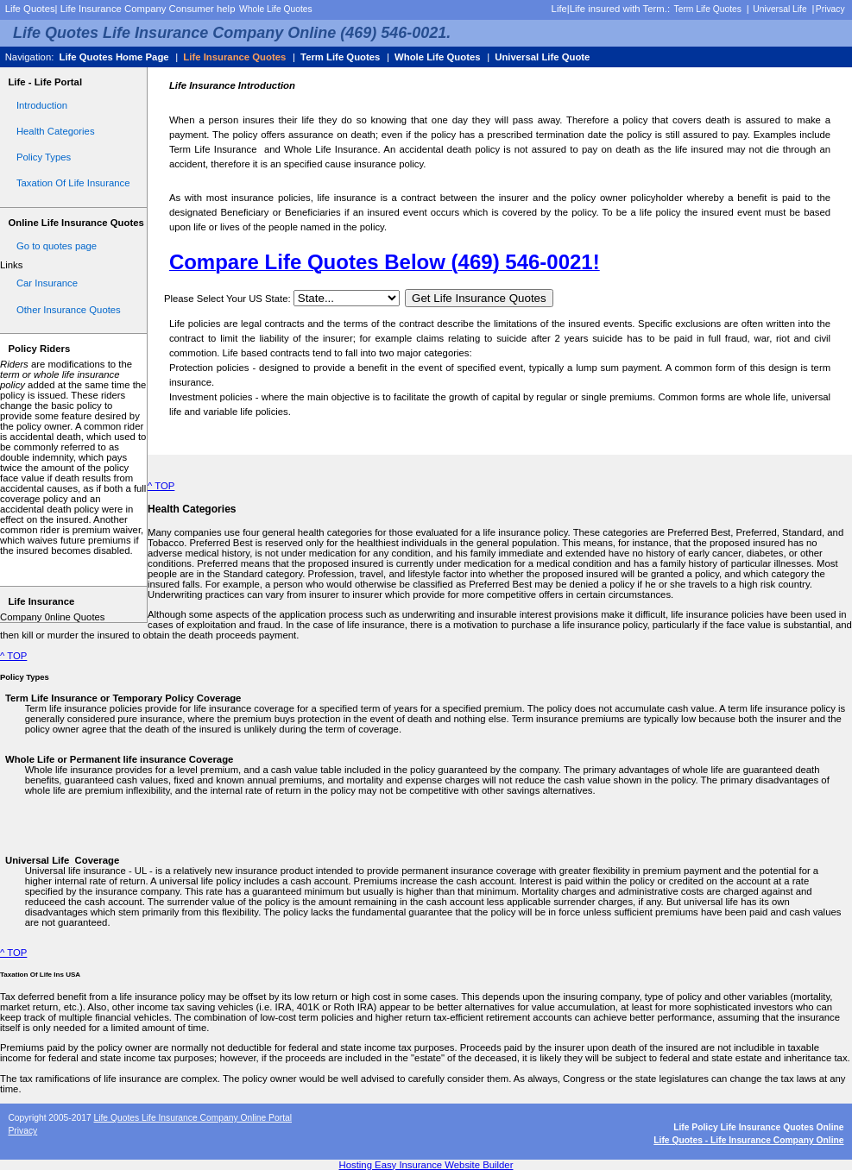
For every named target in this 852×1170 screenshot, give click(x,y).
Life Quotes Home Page (113, 57)
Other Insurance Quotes (68, 310)
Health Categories (55, 131)
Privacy (830, 9)
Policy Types (43, 157)
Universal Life (779, 9)
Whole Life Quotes (275, 9)
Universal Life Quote (542, 57)
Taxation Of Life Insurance (73, 183)
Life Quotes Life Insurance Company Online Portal (192, 1118)
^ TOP (161, 486)
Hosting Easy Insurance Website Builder (426, 1165)
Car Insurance (47, 283)
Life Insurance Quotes (234, 57)
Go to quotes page (56, 246)
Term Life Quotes (708, 9)
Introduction (41, 105)
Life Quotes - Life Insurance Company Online (748, 1140)
